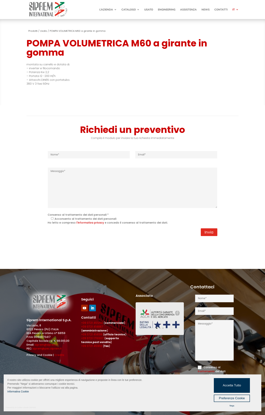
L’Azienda (106, 9)
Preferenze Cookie (232, 398)
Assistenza (188, 9)
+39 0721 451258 (92, 323)
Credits (59, 355)
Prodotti (33, 31)
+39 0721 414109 (91, 334)
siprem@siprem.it (46, 345)
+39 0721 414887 (92, 327)
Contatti (221, 9)
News (206, 9)
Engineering (166, 9)
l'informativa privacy (90, 222)
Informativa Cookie (18, 391)
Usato (148, 9)
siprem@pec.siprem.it (47, 348)
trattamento (206, 371)
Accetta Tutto (232, 385)
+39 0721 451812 (91, 346)
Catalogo (128, 9)
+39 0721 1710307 (92, 338)
